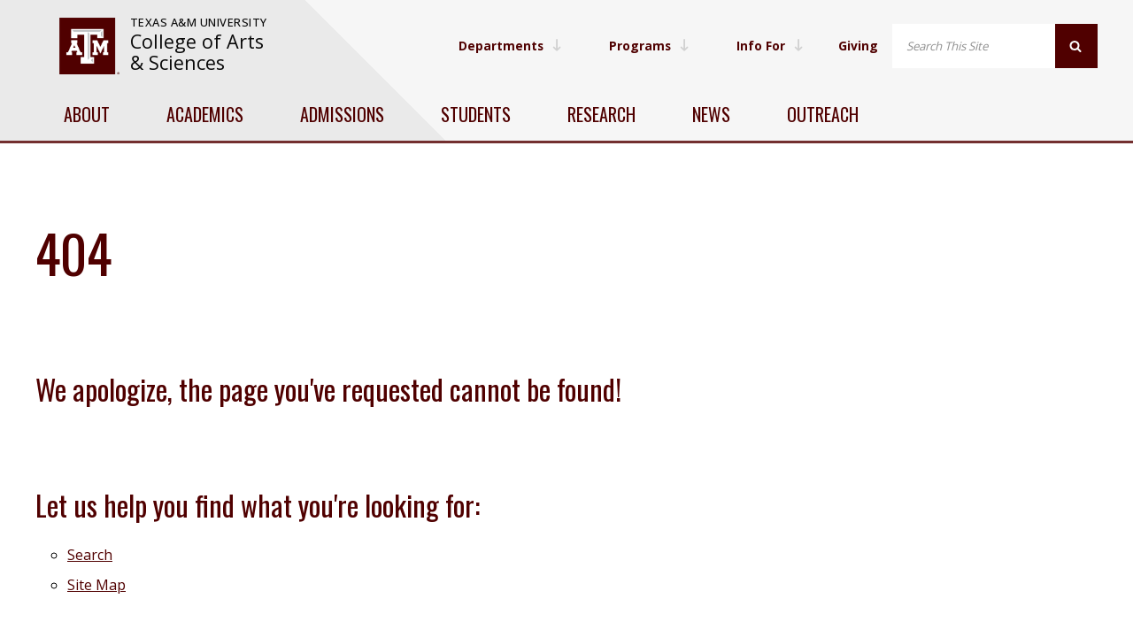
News (711, 114)
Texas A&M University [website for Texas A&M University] (198, 22)
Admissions (342, 114)
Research (601, 114)
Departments (506, 45)
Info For (769, 45)
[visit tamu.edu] (89, 46)
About (87, 114)
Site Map (96, 585)
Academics (204, 114)
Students (476, 114)
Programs (647, 45)
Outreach (823, 114)
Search (89, 554)
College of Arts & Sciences (197, 51)
